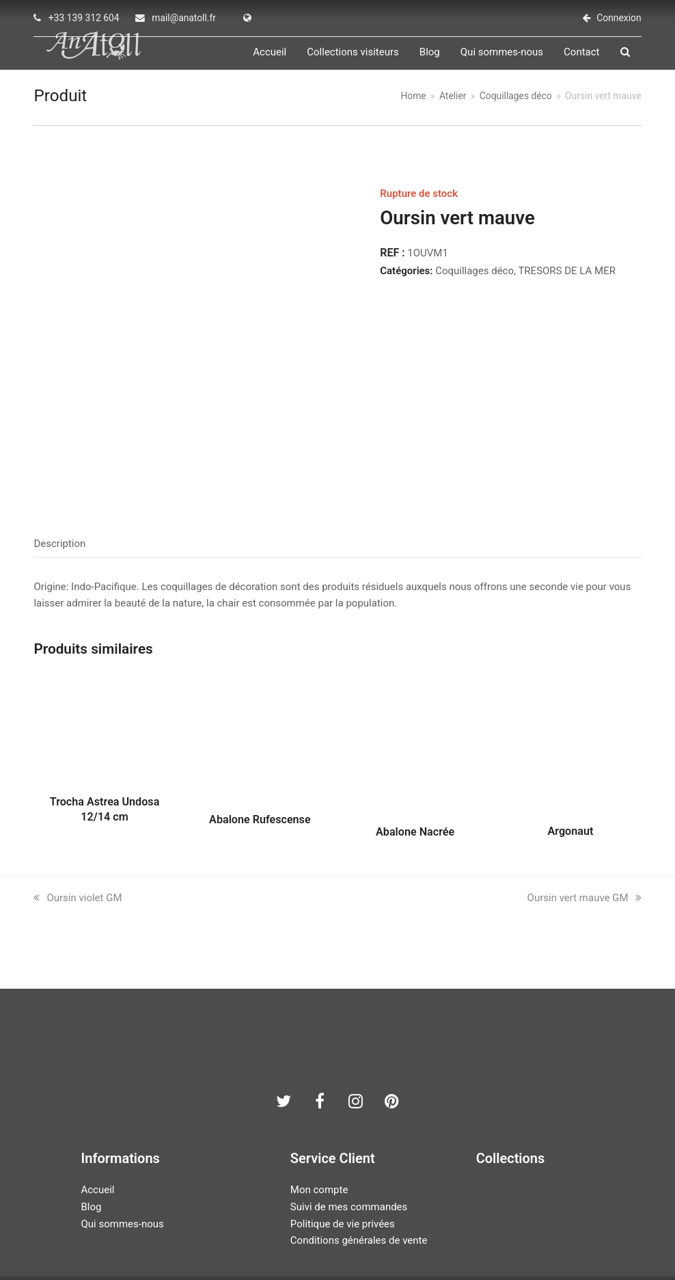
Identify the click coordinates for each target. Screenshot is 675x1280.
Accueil (97, 1128)
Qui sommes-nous (122, 1162)
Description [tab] (59, 481)
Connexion (618, 17)
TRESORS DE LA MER (567, 283)
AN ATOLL (262, 1236)
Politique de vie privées (342, 1162)
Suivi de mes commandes (348, 1144)
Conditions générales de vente (359, 1179)
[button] (637, 59)
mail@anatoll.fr (184, 17)
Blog (91, 1144)
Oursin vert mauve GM (584, 836)
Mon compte (319, 1128)
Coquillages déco (474, 283)
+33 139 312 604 (84, 17)
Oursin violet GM (77, 836)
